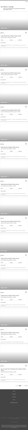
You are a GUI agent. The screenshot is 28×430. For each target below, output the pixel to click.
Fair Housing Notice (14, 418)
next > (26, 385)
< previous (17, 385)
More (27, 1)
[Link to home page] (1, 1)
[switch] (26, 32)
